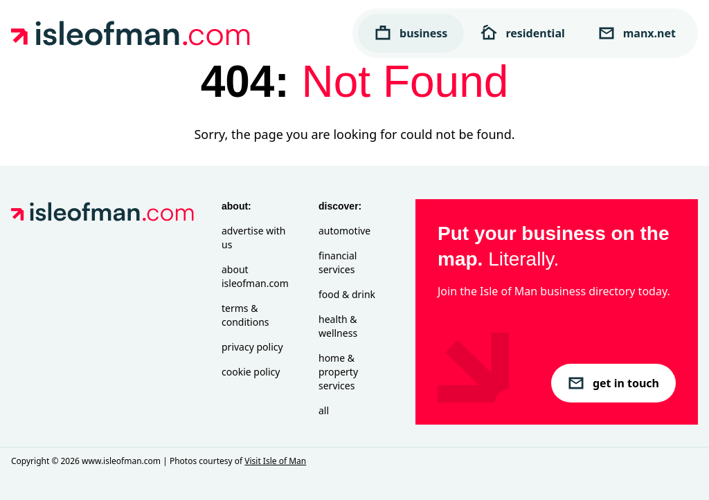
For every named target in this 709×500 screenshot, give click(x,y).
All (323, 410)
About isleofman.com (255, 276)
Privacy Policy (252, 346)
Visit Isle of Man (275, 461)
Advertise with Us (253, 237)
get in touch (613, 383)
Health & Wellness (337, 326)
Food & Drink (346, 294)
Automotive (344, 230)
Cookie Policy (251, 371)
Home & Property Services (338, 371)
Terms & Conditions (245, 315)
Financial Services (337, 262)
